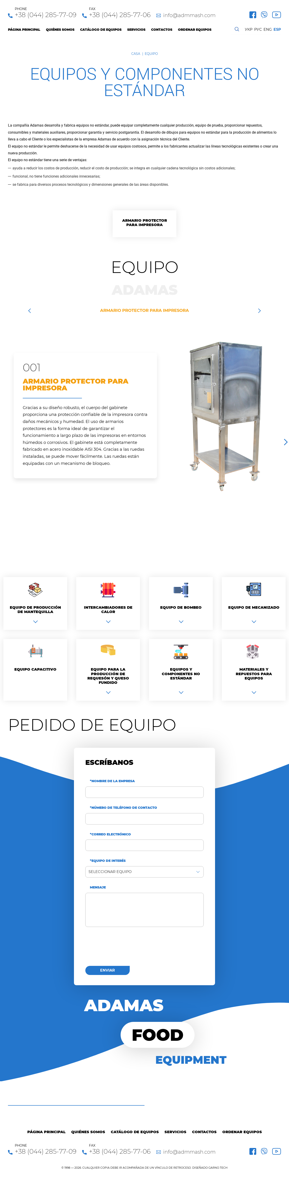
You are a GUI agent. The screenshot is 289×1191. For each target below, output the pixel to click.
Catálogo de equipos (101, 30)
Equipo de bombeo (181, 607)
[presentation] (120, 949)
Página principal (24, 30)
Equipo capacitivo (35, 669)
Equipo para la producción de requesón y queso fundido (108, 676)
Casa (135, 54)
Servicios (136, 30)
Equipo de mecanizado (253, 607)
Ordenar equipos (194, 30)
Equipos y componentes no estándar (181, 673)
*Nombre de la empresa (112, 781)
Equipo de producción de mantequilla (35, 609)
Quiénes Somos (60, 30)
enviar (107, 970)
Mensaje (98, 887)
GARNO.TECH (218, 1167)
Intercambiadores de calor (108, 609)
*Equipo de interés (108, 861)
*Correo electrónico (110, 834)
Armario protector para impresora (144, 222)
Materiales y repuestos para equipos (254, 673)
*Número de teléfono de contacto (123, 808)
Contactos (161, 30)
